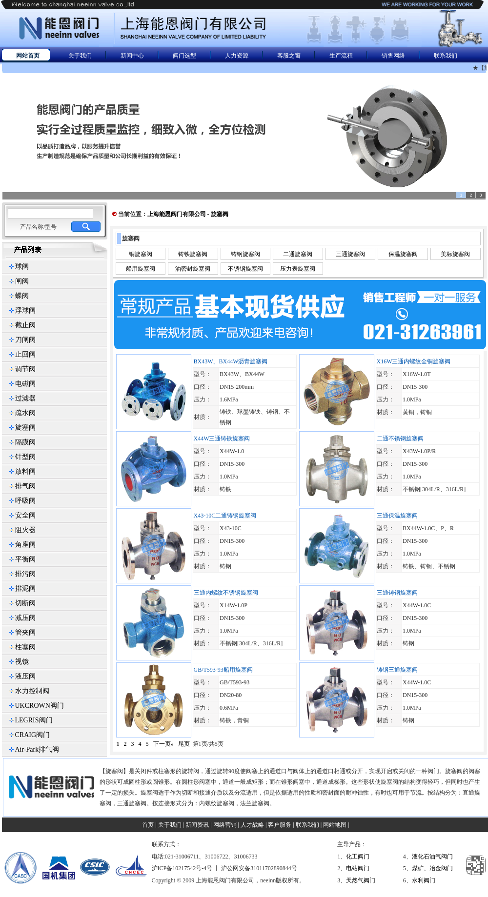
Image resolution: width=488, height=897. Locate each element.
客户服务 (279, 824)
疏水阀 (25, 413)
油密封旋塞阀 (192, 268)
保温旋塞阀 (403, 254)
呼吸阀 (25, 500)
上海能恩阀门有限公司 (176, 214)
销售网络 (393, 55)
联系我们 (445, 55)
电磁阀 (25, 383)
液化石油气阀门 (432, 856)
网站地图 (334, 824)
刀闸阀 (25, 339)
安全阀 (25, 515)
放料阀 (25, 471)
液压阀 (25, 676)
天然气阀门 (360, 880)
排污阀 (25, 574)
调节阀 (25, 369)
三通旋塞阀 (350, 254)
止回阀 (25, 354)
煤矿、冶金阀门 (432, 868)
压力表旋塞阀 (297, 268)
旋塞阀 (25, 427)
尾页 (184, 743)
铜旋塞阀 (140, 254)
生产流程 (341, 55)
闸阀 (22, 281)
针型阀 (25, 456)
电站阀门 (357, 868)
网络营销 (225, 824)
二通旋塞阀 (297, 254)
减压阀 (25, 617)
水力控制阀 (32, 691)
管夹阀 (25, 632)
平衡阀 (25, 559)
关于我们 (80, 55)
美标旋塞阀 (455, 254)
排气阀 (25, 486)
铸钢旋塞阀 (245, 254)
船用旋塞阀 (140, 268)
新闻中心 (132, 55)
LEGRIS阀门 (34, 720)
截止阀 (25, 325)
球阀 (22, 266)
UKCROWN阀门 (39, 705)
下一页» (163, 743)
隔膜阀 (25, 442)
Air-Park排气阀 (37, 749)
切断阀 (25, 603)
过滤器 (25, 398)
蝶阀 (22, 295)
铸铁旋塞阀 (192, 254)
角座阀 (25, 544)
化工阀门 (357, 856)
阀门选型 (184, 55)
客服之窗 (289, 55)
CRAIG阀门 (32, 734)
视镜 (22, 661)
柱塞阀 (25, 647)
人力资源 (236, 55)
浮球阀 (25, 310)
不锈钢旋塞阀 (245, 268)
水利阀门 (423, 880)
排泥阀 (25, 588)
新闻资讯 (197, 824)
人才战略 (252, 824)
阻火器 (25, 530)
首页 (148, 824)
